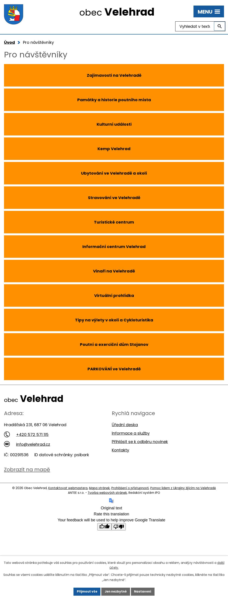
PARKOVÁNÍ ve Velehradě (114, 369)
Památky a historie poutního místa (114, 100)
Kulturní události (114, 124)
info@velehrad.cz (27, 444)
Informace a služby (131, 433)
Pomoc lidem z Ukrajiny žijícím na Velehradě (183, 488)
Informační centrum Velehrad (114, 246)
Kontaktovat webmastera (68, 488)
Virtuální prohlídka (114, 295)
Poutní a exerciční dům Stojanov (114, 344)
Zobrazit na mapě (27, 469)
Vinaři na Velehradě (114, 271)
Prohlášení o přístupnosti (130, 488)
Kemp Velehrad (114, 148)
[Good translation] (104, 526)
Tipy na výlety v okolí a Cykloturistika (114, 320)
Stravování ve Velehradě (114, 197)
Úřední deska (125, 425)
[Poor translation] (119, 526)
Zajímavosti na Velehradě (114, 75)
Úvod (9, 42)
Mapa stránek (99, 488)
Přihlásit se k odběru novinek (140, 441)
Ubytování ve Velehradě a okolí (114, 173)
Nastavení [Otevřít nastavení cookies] (144, 591)
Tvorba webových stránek (107, 493)
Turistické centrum (114, 222)
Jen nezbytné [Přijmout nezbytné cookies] (115, 591)
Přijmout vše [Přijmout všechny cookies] (85, 591)
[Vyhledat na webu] (200, 26)
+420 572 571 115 (26, 434)
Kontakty (120, 450)
